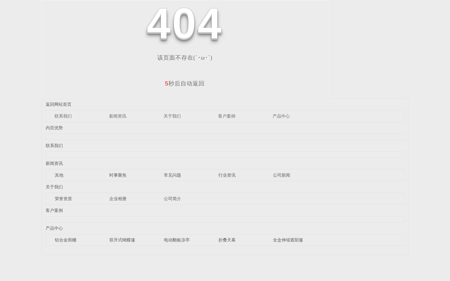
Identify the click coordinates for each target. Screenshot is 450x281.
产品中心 (281, 116)
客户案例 (226, 116)
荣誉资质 (63, 198)
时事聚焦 (118, 175)
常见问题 (172, 175)
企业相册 (118, 198)
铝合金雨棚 (65, 239)
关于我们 (172, 116)
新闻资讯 (117, 116)
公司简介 (172, 198)
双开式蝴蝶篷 (122, 239)
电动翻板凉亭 (177, 239)
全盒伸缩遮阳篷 (288, 239)
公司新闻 (281, 175)
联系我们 (63, 116)
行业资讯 (227, 175)
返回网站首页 (58, 104)
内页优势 (54, 127)
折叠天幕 (227, 239)
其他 (59, 175)
